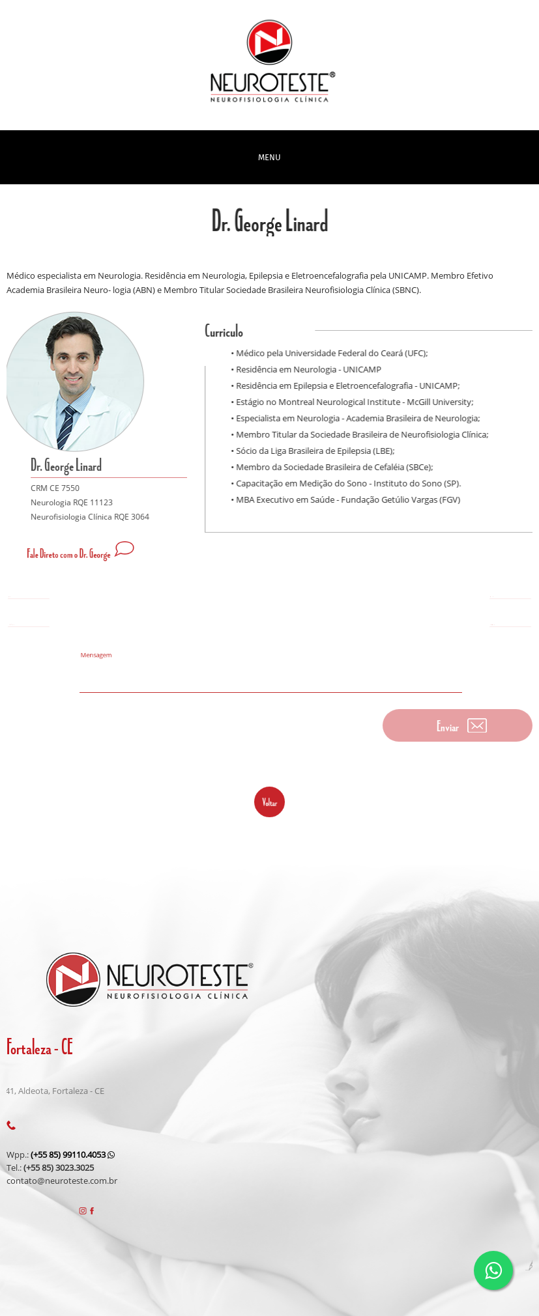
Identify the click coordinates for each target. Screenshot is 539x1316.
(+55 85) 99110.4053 (73, 1155)
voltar (269, 801)
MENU (269, 157)
